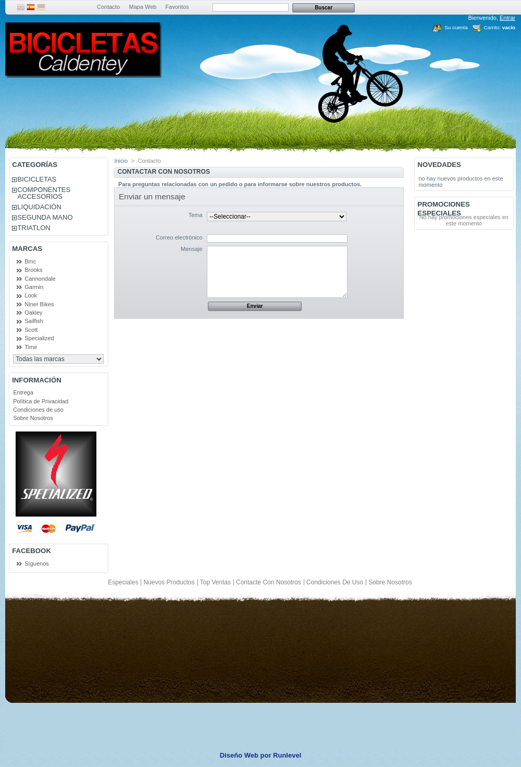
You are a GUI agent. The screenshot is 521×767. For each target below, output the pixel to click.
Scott (31, 330)
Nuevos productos (168, 582)
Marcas (27, 249)
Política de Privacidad (40, 401)
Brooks (33, 270)
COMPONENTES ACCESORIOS (43, 193)
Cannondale (39, 278)
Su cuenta (455, 27)
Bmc (30, 261)
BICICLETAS (36, 179)
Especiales (123, 582)
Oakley (33, 312)
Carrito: (492, 27)
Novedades (439, 165)
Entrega (23, 392)
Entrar (507, 18)
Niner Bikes (39, 304)
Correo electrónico (179, 237)
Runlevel (287, 755)
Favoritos (177, 7)
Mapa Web (143, 7)
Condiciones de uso (38, 409)
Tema (196, 215)
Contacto (108, 7)
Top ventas (215, 582)
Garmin (33, 287)
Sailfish (33, 321)
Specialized (39, 338)
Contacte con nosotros (268, 582)
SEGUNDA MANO (44, 217)
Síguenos (36, 563)
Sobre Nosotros (33, 418)
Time (30, 347)
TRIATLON (33, 228)
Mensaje (192, 249)
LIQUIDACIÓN (39, 207)
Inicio (121, 161)
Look (30, 295)
